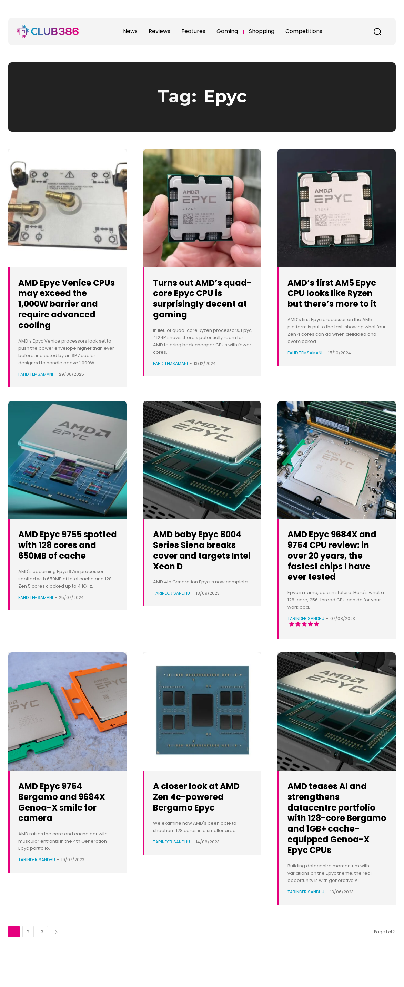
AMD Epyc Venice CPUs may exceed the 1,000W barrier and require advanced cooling (64, 304)
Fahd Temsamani (35, 374)
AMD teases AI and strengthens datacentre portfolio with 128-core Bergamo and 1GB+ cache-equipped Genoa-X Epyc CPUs (335, 834)
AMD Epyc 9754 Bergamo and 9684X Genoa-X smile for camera (61, 812)
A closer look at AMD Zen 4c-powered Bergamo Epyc (200, 812)
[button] (377, 31)
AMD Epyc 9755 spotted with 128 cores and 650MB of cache (67, 549)
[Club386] (48, 31)
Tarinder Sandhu (171, 604)
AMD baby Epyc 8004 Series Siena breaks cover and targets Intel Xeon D (198, 555)
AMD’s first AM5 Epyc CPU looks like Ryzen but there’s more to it (335, 298)
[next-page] (56, 952)
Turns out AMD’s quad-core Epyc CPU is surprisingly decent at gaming (199, 298)
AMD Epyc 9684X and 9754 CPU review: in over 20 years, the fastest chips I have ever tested (331, 560)
